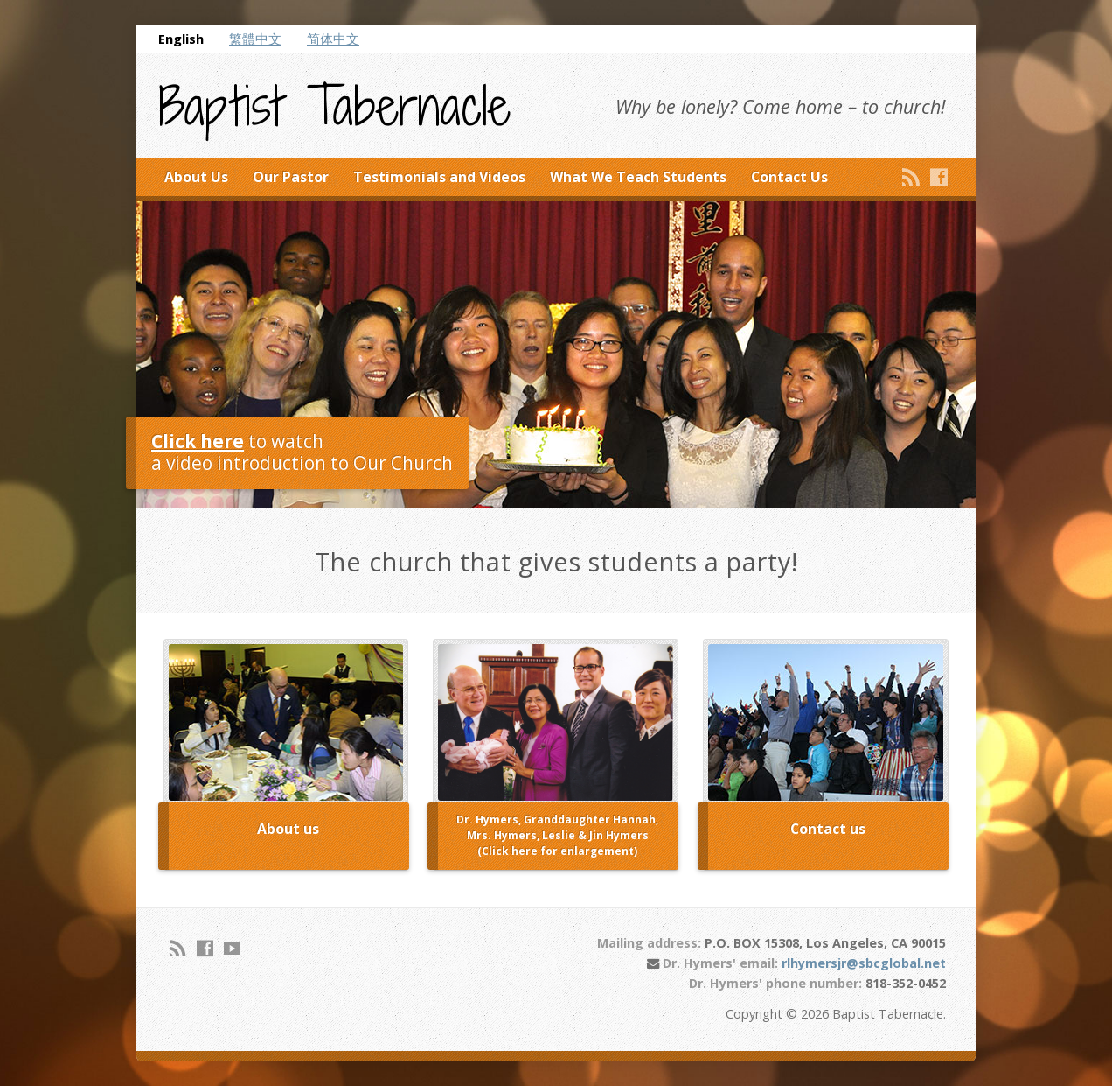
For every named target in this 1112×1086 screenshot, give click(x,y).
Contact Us (789, 176)
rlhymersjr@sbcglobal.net (864, 963)
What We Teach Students (638, 176)
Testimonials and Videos (439, 176)
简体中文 (333, 38)
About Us (196, 176)
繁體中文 (255, 38)
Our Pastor (291, 176)
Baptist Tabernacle (334, 107)
